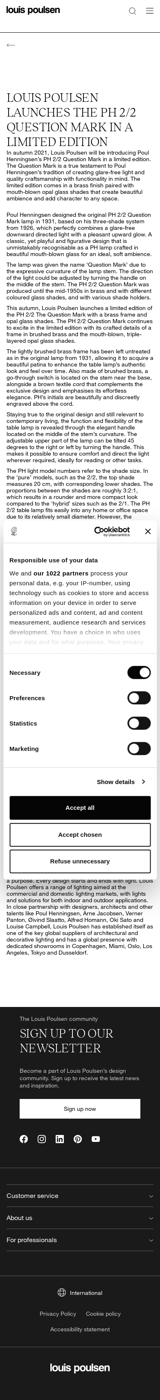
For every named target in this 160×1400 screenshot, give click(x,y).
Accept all (80, 807)
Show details (116, 781)
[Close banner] (148, 532)
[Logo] (33, 15)
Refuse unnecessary (80, 861)
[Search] (132, 10)
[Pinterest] (78, 1139)
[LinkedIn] (60, 1139)
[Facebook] (24, 1139)
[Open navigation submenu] (147, 15)
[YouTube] (96, 1139)
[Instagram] (42, 1139)
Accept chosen (80, 834)
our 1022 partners (61, 573)
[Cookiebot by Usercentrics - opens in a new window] (97, 531)
